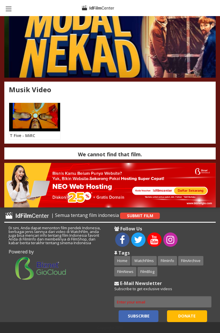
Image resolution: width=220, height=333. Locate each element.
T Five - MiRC (22, 135)
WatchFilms (144, 260)
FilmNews (125, 271)
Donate (187, 316)
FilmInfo (167, 260)
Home (122, 260)
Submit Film (140, 215)
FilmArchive (191, 260)
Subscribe (139, 316)
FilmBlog (147, 271)
